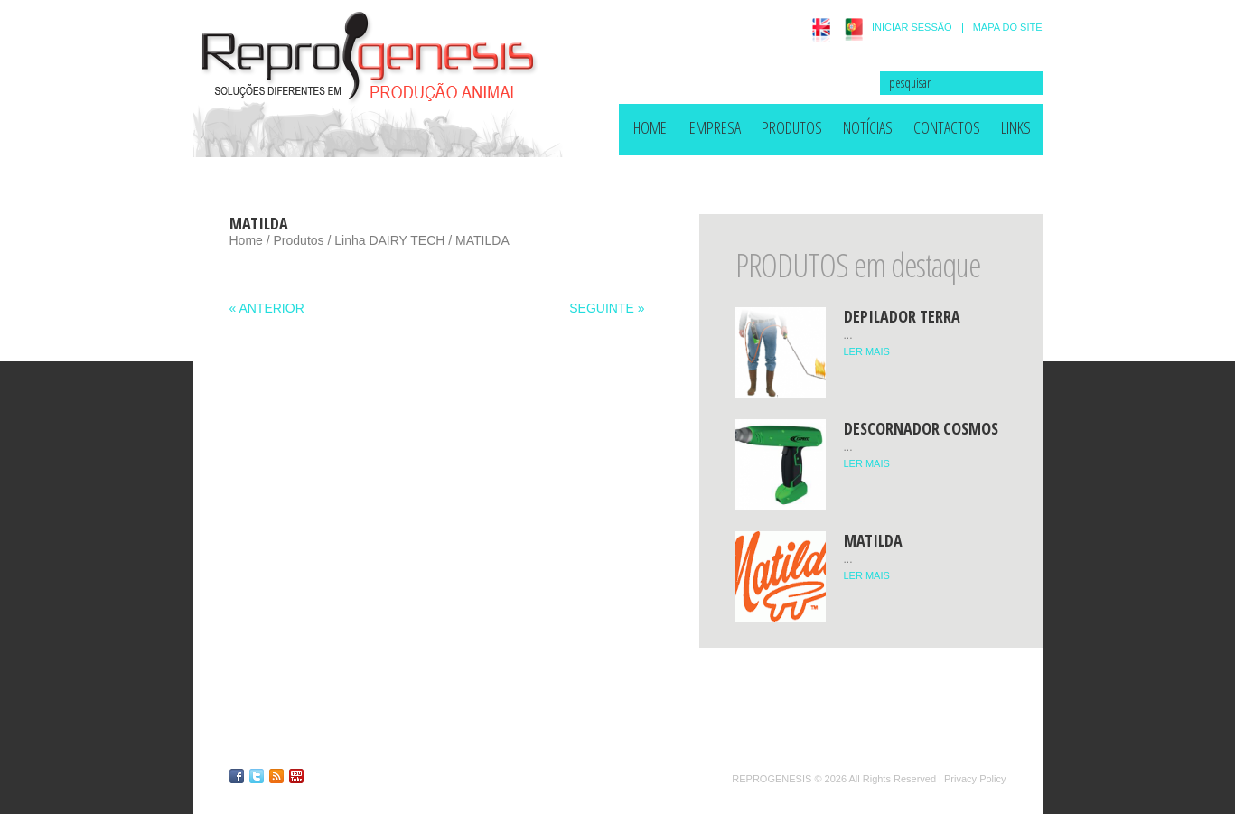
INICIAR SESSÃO (912, 27)
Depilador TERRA (902, 316)
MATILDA (873, 540)
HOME (650, 127)
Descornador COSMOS (921, 428)
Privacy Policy (975, 778)
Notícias (868, 127)
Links (1016, 127)
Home (246, 240)
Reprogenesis (771, 778)
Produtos (792, 127)
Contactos (946, 127)
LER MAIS (867, 351)
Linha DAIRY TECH (389, 240)
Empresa (715, 127)
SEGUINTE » (606, 308)
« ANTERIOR (266, 308)
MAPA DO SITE (1008, 27)
